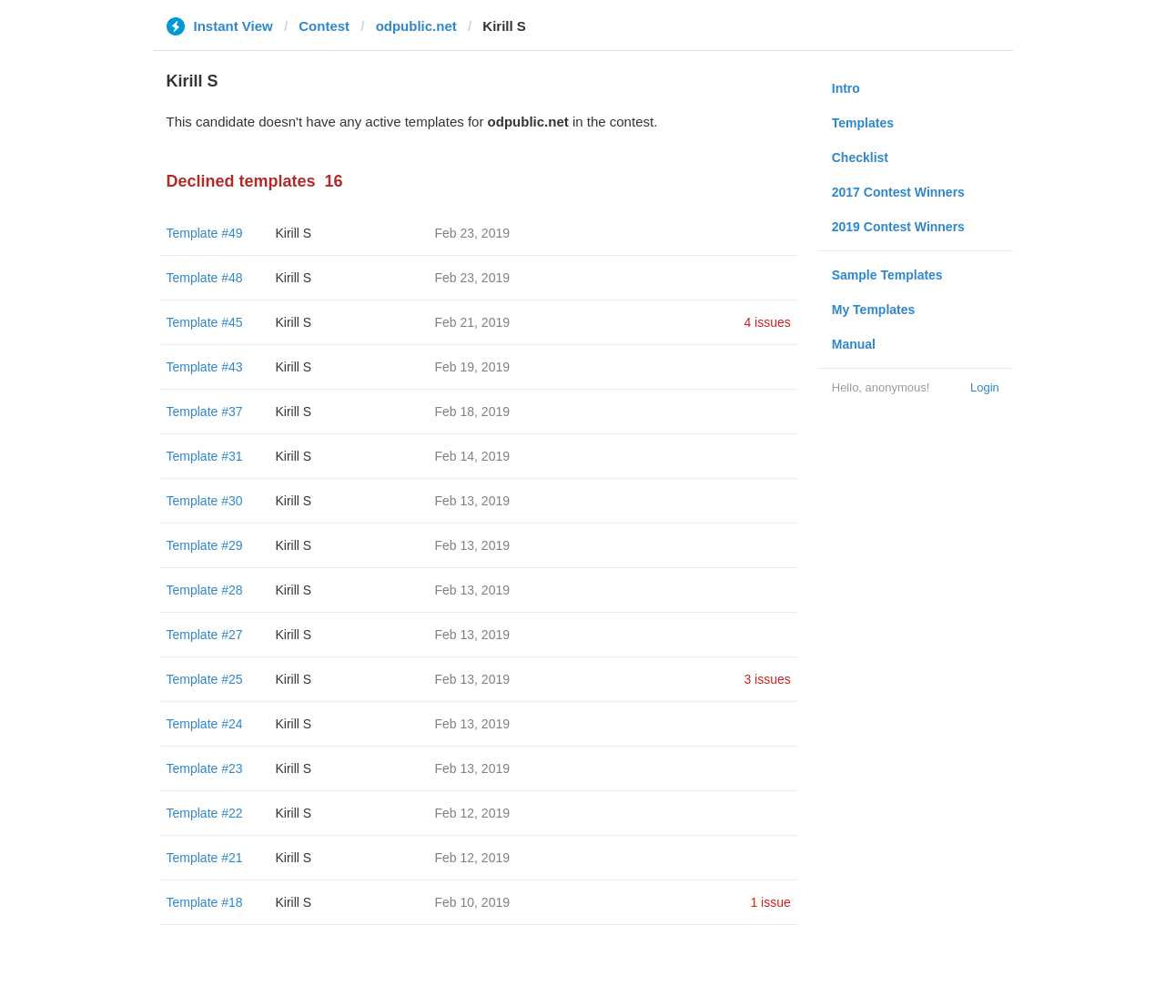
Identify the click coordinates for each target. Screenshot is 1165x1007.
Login (984, 387)
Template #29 (205, 545)
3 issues (767, 679)
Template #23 (205, 768)
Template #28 (205, 590)
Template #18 (205, 902)
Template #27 (205, 634)
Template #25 (205, 679)
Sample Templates (887, 275)
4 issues (767, 322)
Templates (863, 123)
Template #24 (205, 724)
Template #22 (205, 813)
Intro (846, 88)
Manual (854, 344)
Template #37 (205, 411)
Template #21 (205, 857)
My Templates (874, 309)
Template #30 (205, 500)
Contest (324, 26)
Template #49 (205, 233)
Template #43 (205, 367)
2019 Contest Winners (898, 226)
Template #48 (205, 277)
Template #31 (205, 456)
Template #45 (205, 322)
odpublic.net (416, 26)
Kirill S (294, 233)
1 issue (770, 902)
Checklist (860, 157)
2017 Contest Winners (898, 192)
